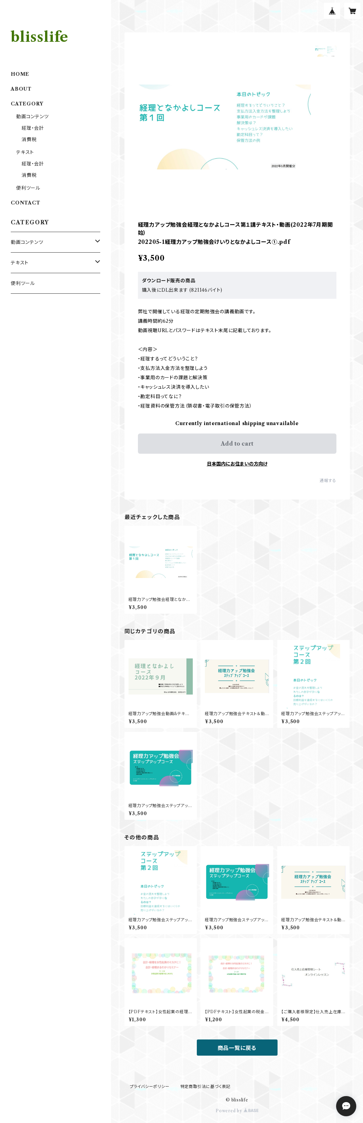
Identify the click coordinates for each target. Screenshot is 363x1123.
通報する (328, 480)
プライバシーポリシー (150, 1086)
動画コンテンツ (32, 117)
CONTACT (25, 203)
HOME (20, 74)
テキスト (25, 152)
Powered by (237, 1110)
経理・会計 (33, 128)
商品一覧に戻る (237, 1048)
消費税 (29, 139)
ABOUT (21, 89)
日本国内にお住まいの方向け (237, 464)
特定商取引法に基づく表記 (205, 1086)
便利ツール (28, 188)
